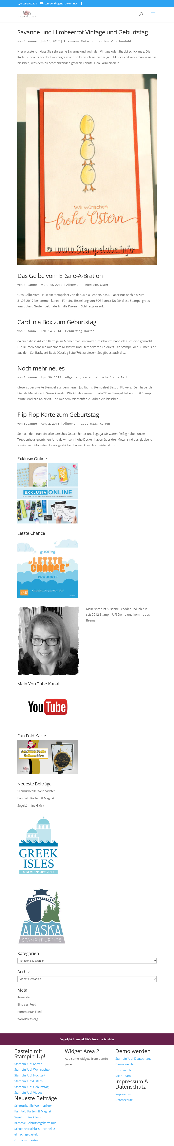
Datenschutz (124, 1100)
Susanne (30, 41)
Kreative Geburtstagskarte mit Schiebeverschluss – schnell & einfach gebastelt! (35, 1128)
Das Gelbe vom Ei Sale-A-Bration (60, 275)
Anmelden (24, 997)
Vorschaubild (121, 41)
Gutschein (89, 41)
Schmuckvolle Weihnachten (36, 791)
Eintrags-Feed (26, 1004)
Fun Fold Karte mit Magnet (35, 798)
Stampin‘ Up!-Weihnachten (32, 1069)
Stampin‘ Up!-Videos (28, 1092)
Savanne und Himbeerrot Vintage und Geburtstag (82, 32)
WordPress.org (27, 1019)
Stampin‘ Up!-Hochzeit (29, 1075)
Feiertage (91, 285)
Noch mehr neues (40, 368)
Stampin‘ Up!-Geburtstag (31, 1087)
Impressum (123, 1094)
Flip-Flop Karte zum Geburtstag (58, 414)
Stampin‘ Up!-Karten (28, 1064)
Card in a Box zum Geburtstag (56, 322)
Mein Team (123, 1076)
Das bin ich (123, 1070)
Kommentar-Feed (29, 1012)
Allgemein (71, 41)
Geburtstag (73, 331)
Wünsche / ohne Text (111, 377)
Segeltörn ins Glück (30, 805)
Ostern (105, 285)
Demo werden (125, 1064)
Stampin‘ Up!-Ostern (28, 1081)
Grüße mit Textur (26, 1140)
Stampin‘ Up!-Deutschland (133, 1058)
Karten (104, 41)
